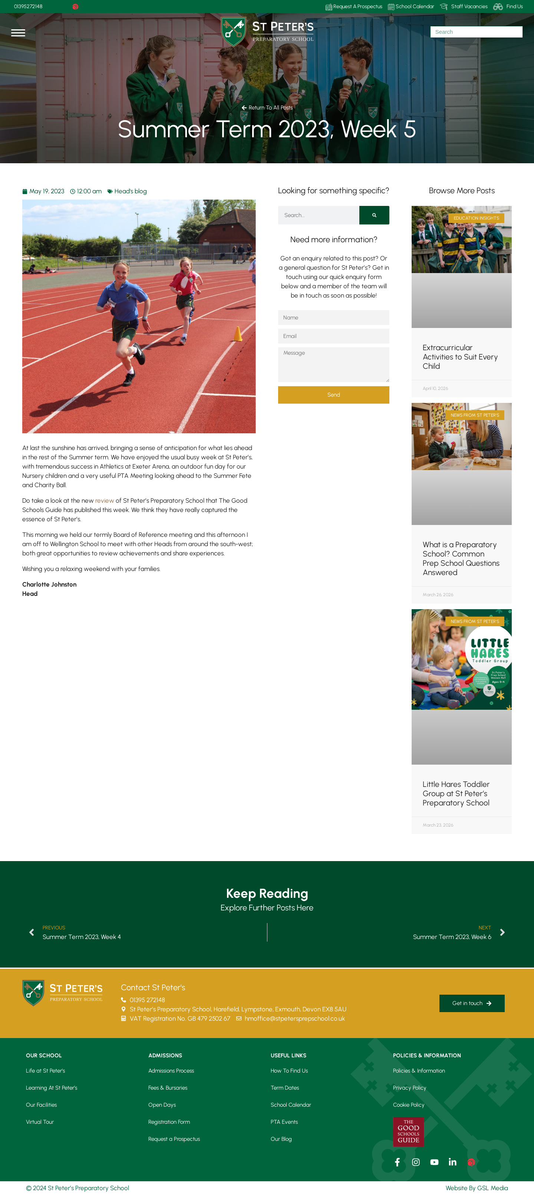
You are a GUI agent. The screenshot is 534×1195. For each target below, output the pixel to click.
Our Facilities (41, 1105)
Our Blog (281, 1139)
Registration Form (169, 1122)
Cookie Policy (409, 1105)
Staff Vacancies (464, 6)
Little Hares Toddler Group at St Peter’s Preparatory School (456, 793)
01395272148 (28, 6)
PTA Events (284, 1122)
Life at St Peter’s (45, 1070)
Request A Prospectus (354, 6)
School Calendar (411, 6)
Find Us (508, 6)
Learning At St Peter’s (51, 1087)
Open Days (162, 1105)
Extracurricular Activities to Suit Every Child (460, 357)
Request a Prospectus (174, 1139)
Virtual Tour (40, 1122)
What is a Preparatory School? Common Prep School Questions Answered (461, 558)
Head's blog (131, 191)
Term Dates (285, 1087)
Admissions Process (171, 1070)
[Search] (374, 215)
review (104, 500)
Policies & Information (419, 1070)
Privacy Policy (409, 1087)
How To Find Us (289, 1070)
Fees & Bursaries (167, 1087)
